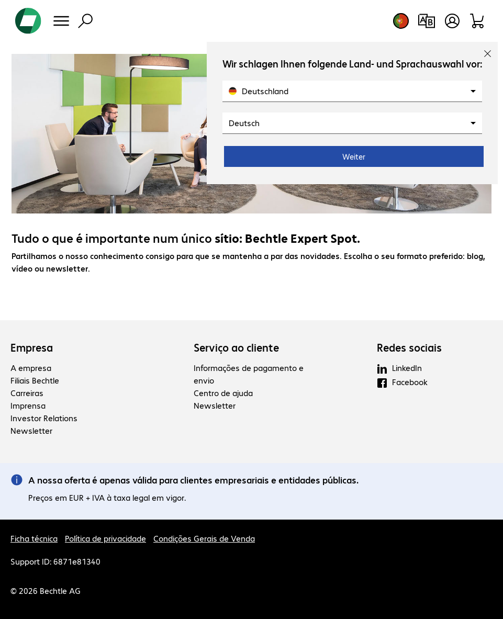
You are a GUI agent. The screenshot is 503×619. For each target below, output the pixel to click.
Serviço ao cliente (236, 347)
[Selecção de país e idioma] (401, 21)
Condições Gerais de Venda (204, 538)
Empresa (31, 347)
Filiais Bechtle (34, 380)
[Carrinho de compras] (477, 21)
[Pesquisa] (85, 21)
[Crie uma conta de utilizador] (452, 21)
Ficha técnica (34, 538)
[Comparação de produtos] (426, 21)
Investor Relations (43, 417)
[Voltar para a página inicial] (28, 21)
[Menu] (61, 21)
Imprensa (28, 405)
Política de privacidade (105, 538)
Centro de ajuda (223, 392)
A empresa (30, 367)
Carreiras (26, 392)
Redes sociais (409, 347)
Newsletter (31, 430)
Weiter (353, 156)
